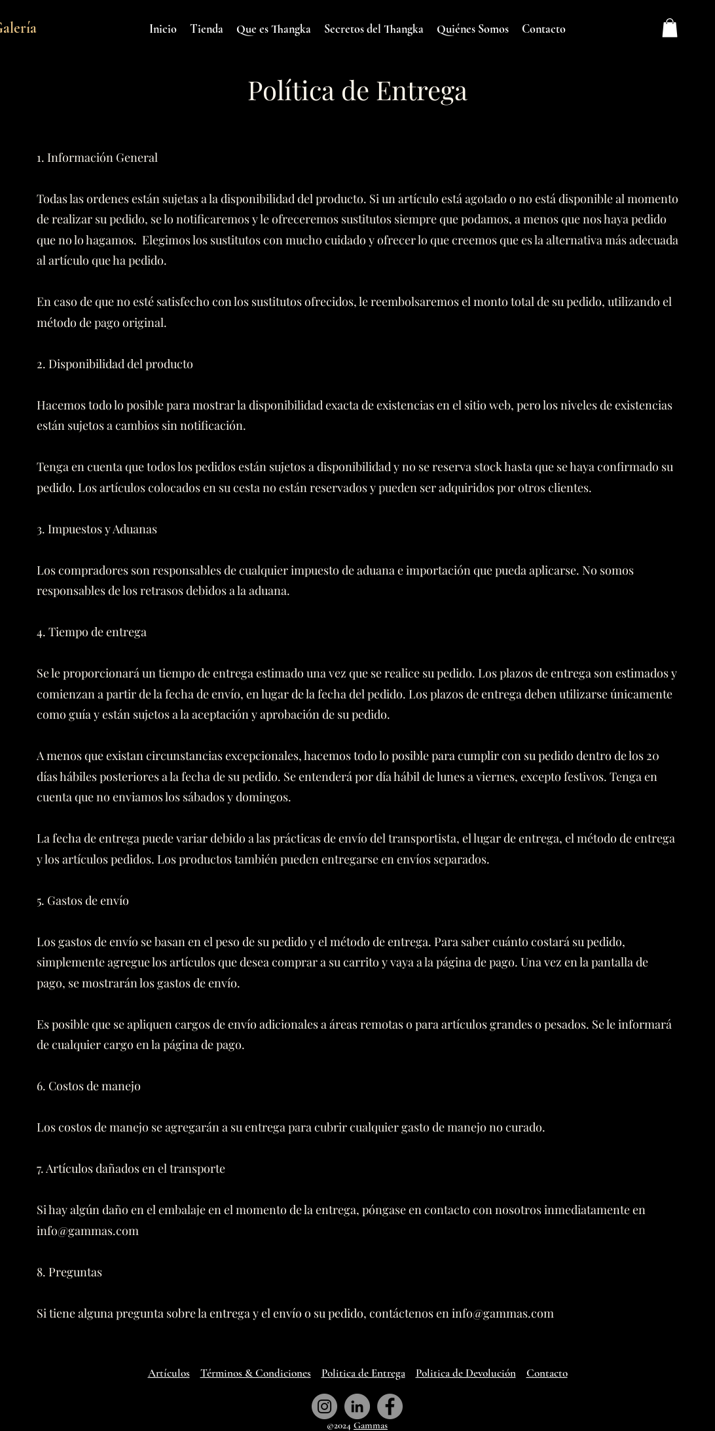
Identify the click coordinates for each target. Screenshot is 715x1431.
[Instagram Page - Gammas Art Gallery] (324, 1406)
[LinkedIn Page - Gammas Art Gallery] (357, 1406)
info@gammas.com (88, 1230)
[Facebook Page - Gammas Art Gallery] (390, 1406)
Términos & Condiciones (255, 1373)
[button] (670, 27)
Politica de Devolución (466, 1373)
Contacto (547, 1373)
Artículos (169, 1373)
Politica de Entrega (363, 1373)
